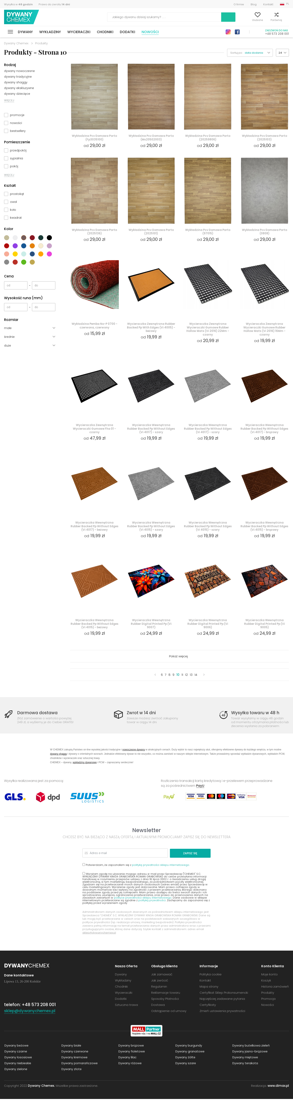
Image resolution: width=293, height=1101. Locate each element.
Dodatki (127, 31)
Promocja (268, 1001)
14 (196, 677)
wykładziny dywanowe (85, 764)
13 (191, 677)
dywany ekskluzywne (19, 88)
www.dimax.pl (278, 1088)
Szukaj (205, 17)
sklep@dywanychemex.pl (99, 935)
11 (182, 677)
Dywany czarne (15, 1053)
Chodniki (105, 31)
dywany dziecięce (17, 94)
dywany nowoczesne (19, 71)
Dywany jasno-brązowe (249, 1053)
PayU (200, 788)
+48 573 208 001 (277, 34)
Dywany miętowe (245, 1059)
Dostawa (158, 1007)
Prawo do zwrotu (54, 4)
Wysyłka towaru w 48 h (256, 715)
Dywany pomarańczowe (79, 1065)
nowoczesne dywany (133, 751)
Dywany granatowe (189, 1053)
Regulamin (159, 988)
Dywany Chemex (22, 17)
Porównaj (267, 20)
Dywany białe (71, 1047)
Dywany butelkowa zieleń (251, 1047)
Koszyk (285, 20)
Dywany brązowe (131, 1047)
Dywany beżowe (16, 1047)
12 (186, 677)
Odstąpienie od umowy (168, 1013)
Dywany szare (185, 1065)
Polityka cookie (211, 976)
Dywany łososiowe (18, 1059)
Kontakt (268, 4)
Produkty (267, 994)
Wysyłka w (18, 4)
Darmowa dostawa (38, 715)
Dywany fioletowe (131, 1053)
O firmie (239, 4)
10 (177, 677)
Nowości (150, 31)
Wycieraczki (78, 31)
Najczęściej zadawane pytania (222, 1001)
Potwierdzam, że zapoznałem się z (136, 866)
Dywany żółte (185, 1059)
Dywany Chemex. (41, 1088)
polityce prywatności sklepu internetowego (143, 900)
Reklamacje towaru (165, 994)
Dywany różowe (129, 1065)
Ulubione (248, 20)
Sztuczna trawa (126, 1007)
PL (287, 4)
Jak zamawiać (161, 976)
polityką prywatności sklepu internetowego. (161, 867)
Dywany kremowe (74, 1059)
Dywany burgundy (188, 1047)
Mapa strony (209, 988)
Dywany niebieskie (17, 1065)
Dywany (25, 31)
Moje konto (228, 20)
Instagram (228, 31)
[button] (259, 53)
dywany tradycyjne (18, 76)
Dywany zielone (15, 1071)
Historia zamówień (275, 988)
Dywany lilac (127, 1059)
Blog (254, 4)
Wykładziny (50, 31)
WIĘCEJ (9, 100)
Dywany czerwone (74, 1053)
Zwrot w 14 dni (142, 715)
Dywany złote (71, 1071)
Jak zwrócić (159, 982)
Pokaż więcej (178, 658)
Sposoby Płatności (165, 1001)
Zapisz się (195, 855)
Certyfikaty (208, 1007)
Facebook (237, 31)
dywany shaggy (15, 82)
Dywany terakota (245, 1065)
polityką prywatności (152, 902)
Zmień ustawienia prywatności (222, 1013)
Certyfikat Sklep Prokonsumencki (224, 994)
